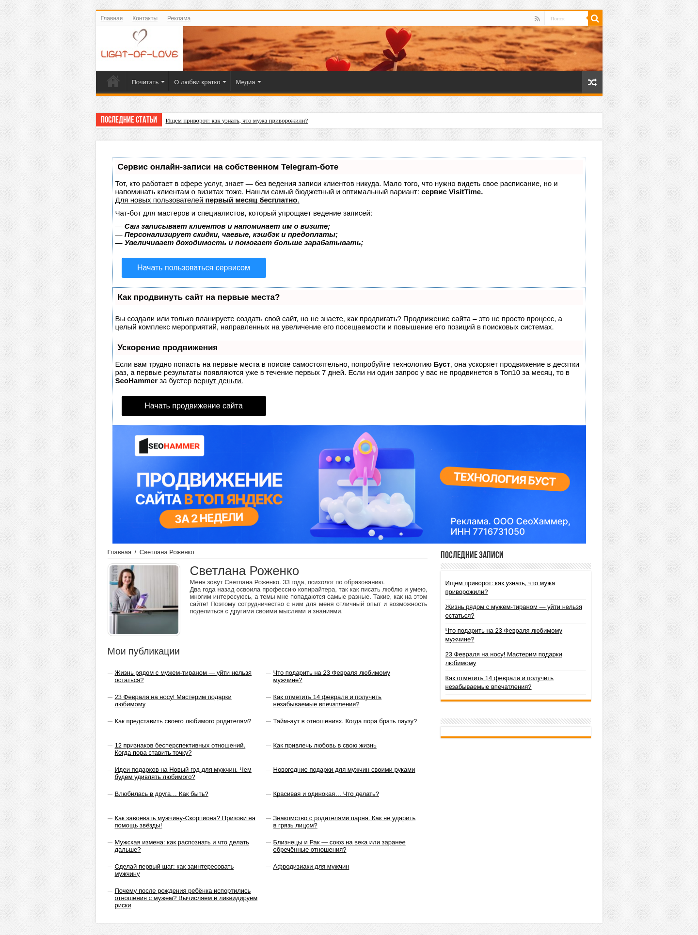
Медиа (245, 82)
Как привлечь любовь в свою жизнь (325, 745)
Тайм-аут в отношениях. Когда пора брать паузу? (345, 721)
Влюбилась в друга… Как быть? (161, 793)
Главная (112, 18)
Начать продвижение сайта (193, 406)
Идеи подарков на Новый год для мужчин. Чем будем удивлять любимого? (183, 773)
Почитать (145, 82)
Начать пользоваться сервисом (193, 268)
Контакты (145, 18)
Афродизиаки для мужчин (311, 866)
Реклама (178, 18)
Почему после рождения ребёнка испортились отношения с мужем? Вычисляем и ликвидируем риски (186, 898)
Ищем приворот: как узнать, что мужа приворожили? (237, 120)
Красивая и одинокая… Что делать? (326, 793)
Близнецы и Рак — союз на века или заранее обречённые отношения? (339, 846)
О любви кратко (197, 82)
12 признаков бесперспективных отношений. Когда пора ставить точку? (180, 749)
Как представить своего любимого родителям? (183, 721)
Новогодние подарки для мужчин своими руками (344, 769)
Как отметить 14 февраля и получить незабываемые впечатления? (327, 700)
